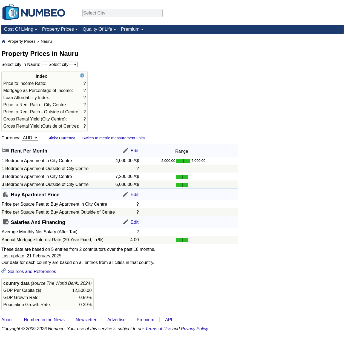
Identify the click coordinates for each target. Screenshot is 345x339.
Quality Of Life (97, 29)
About (7, 319)
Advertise (116, 319)
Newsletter (86, 319)
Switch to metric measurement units (113, 138)
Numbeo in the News (44, 319)
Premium (130, 29)
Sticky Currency (61, 138)
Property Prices (58, 29)
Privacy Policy (194, 328)
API (168, 319)
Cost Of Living (18, 29)
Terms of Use (158, 328)
